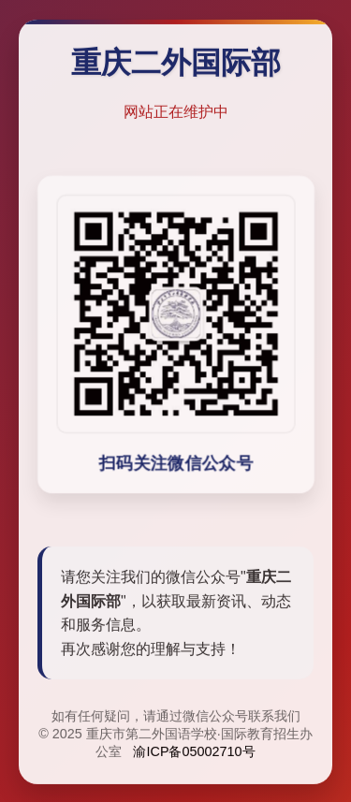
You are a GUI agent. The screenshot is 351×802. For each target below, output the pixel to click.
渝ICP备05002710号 (194, 752)
